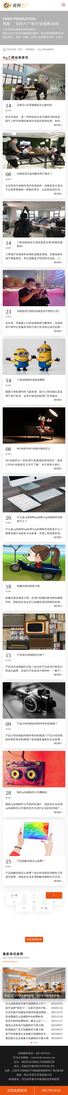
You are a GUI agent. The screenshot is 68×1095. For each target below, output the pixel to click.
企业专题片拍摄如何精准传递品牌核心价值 (27, 1012)
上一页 (14, 895)
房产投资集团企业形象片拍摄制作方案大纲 (27, 1033)
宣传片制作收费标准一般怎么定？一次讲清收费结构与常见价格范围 (27, 1020)
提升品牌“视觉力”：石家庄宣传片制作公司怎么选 (27, 1007)
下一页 (44, 908)
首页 (20, 49)
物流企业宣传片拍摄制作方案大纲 (24, 1025)
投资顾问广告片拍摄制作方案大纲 (24, 1029)
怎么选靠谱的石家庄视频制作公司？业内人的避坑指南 (27, 1003)
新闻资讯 (30, 49)
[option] (34, 1003)
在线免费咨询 (34, 939)
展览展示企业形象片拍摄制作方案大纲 (27, 1038)
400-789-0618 (51, 1090)
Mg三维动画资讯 (46, 49)
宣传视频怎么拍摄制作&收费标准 (24, 1016)
